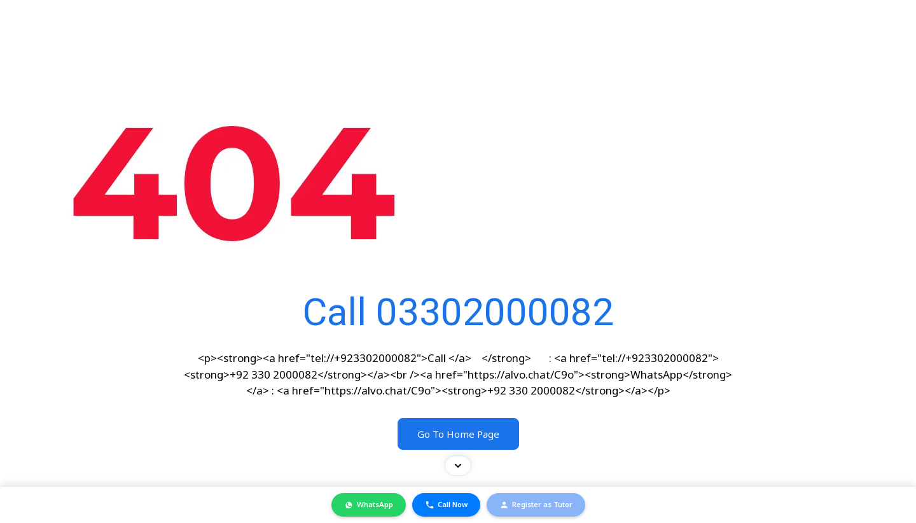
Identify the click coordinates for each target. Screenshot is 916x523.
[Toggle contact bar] (458, 465)
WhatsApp (368, 504)
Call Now (446, 504)
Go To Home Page (458, 434)
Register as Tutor (535, 504)
